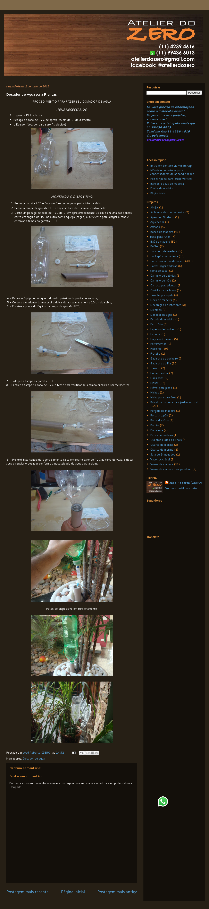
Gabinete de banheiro (164, 358)
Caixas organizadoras (163, 266)
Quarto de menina (161, 445)
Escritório (156, 324)
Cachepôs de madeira (164, 256)
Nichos (154, 392)
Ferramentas (158, 344)
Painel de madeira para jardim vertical (174, 402)
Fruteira (155, 354)
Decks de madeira (161, 188)
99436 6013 (161, 127)
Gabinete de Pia (160, 363)
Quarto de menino (161, 450)
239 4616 (182, 131)
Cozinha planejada (161, 295)
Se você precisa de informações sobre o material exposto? (170, 109)
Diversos (156, 310)
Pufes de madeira (161, 435)
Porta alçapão (159, 415)
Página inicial (73, 891)
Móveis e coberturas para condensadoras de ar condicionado (172, 172)
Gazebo (155, 368)
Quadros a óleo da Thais (166, 440)
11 (149, 127)
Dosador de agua (34, 758)
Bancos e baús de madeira (167, 184)
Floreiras (155, 349)
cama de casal (159, 271)
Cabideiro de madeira (163, 251)
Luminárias (157, 378)
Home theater (159, 373)
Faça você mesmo (161, 339)
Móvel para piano (161, 388)
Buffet (154, 246)
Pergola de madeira (162, 411)
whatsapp (187, 123)
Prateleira (156, 430)
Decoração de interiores (165, 305)
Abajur (154, 207)
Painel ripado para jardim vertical (171, 179)
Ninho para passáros (163, 397)
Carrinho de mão (160, 280)
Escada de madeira (162, 319)
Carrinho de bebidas (163, 276)
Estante (155, 334)
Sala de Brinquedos (162, 454)
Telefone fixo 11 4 (160, 131)
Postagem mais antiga (117, 891)
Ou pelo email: (157, 135)
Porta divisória (159, 420)
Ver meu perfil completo (181, 488)
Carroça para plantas (163, 285)
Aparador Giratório (162, 217)
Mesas (154, 383)
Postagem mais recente (27, 891)
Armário (155, 227)
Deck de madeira (161, 300)
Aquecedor (157, 222)
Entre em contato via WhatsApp (171, 166)
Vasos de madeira (161, 464)
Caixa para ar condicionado (167, 261)
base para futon (160, 237)
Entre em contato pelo (163, 123)
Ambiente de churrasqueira (167, 212)
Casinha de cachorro (163, 290)
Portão (154, 425)
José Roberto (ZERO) (185, 483)
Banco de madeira (161, 232)
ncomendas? (157, 119)
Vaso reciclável (160, 459)
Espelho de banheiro (163, 329)
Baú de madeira (160, 242)
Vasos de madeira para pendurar (171, 469)
